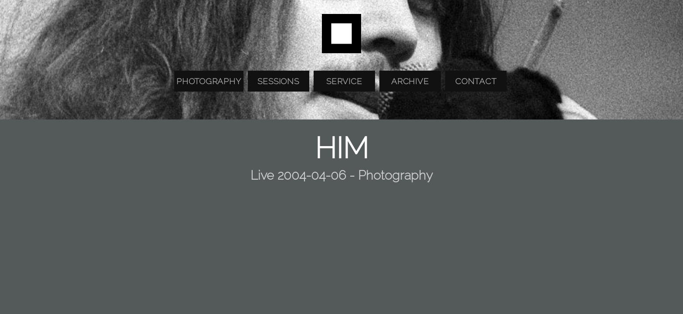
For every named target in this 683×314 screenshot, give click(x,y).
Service (344, 81)
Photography (208, 81)
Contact (475, 81)
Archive (410, 81)
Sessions (278, 81)
